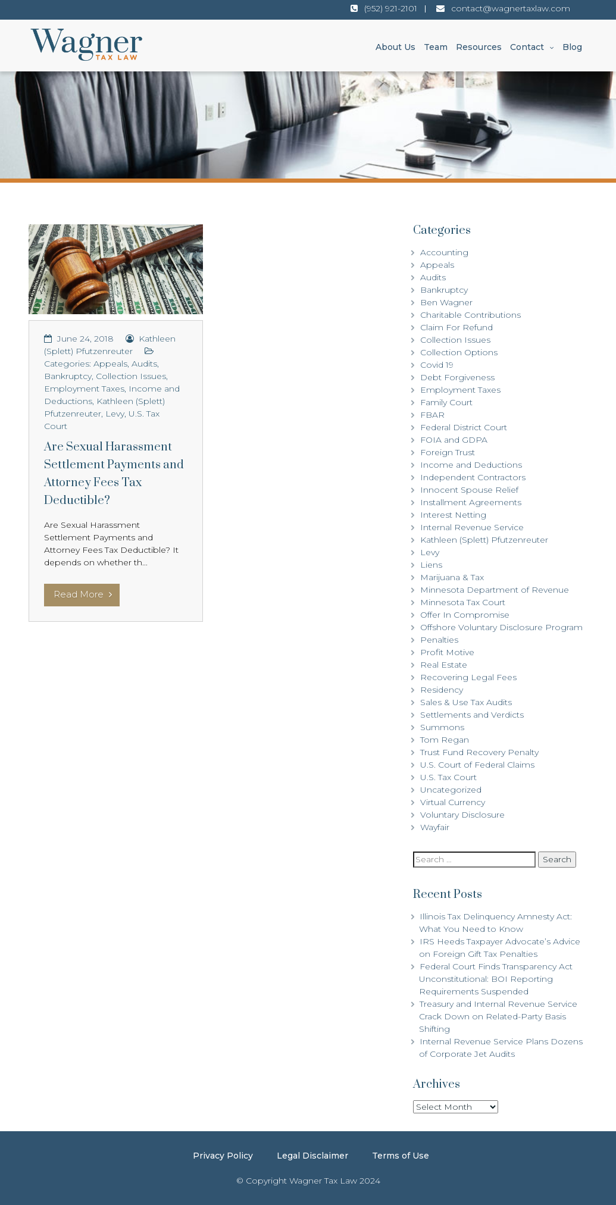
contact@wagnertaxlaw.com (510, 8)
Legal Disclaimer (312, 1155)
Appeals (110, 363)
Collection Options (459, 352)
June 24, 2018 (85, 338)
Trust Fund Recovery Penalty (479, 752)
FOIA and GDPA (453, 439)
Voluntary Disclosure (462, 814)
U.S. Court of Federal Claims (477, 764)
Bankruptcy (68, 376)
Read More (83, 594)
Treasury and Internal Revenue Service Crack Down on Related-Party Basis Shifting (498, 1016)
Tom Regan (444, 739)
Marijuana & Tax (452, 577)
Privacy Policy (223, 1155)
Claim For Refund (456, 327)
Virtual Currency (452, 802)
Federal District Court (463, 427)
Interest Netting (453, 514)
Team (436, 47)
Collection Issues (131, 376)
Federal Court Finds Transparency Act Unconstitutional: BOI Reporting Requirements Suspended (496, 979)
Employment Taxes (84, 388)
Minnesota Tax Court (462, 602)
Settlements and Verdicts (472, 714)
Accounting (444, 252)
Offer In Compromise (464, 614)
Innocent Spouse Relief (469, 489)
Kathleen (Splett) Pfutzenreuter (484, 539)
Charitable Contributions (470, 314)
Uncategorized (450, 789)
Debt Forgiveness (457, 377)
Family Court (446, 402)
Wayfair (434, 827)
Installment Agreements (470, 502)
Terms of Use (400, 1155)
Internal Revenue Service (472, 527)
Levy (114, 413)
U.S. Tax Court (448, 777)
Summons (442, 727)
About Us (395, 47)
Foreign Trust (447, 452)
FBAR (432, 414)
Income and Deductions (471, 464)
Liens (431, 564)
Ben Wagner (446, 302)
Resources (479, 47)
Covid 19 (437, 364)
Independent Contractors (473, 477)
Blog (572, 47)
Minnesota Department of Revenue (494, 589)
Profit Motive (447, 652)
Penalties (439, 639)
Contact (527, 47)
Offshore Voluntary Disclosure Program (501, 627)
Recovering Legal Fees (468, 677)
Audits (144, 363)
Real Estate (443, 664)
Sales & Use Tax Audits (466, 702)
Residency (441, 689)
